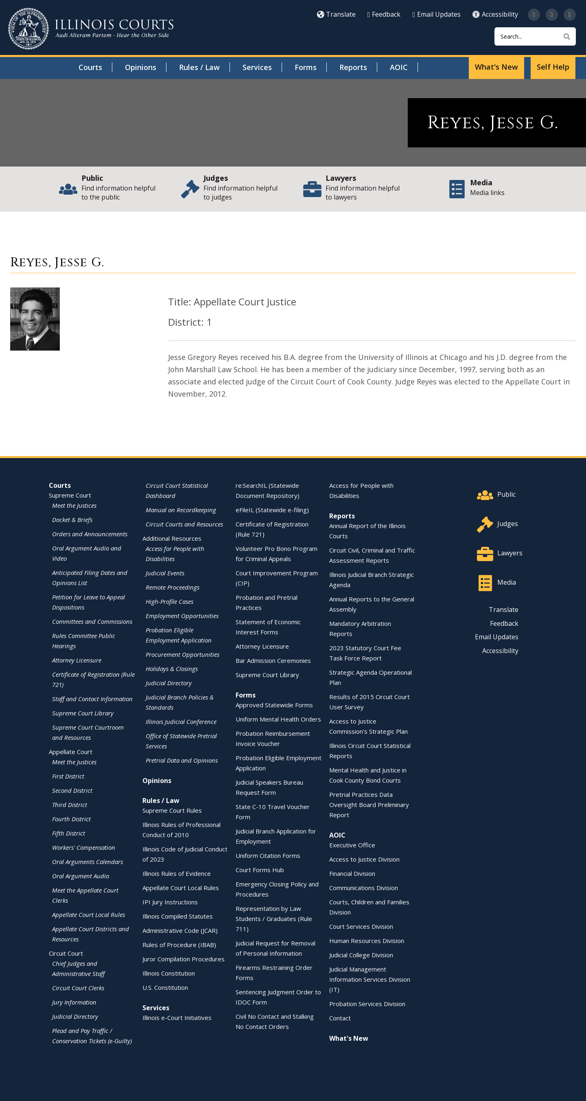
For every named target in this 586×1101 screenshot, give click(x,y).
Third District (69, 805)
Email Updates (436, 14)
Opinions (140, 67)
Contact (340, 1018)
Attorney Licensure (76, 660)
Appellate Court (70, 752)
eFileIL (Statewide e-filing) (272, 510)
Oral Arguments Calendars (87, 862)
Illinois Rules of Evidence (176, 873)
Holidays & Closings (172, 669)
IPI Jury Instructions (170, 902)
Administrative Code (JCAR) (180, 930)
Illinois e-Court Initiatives (177, 1017)
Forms (306, 67)
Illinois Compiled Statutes (177, 916)
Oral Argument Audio (80, 876)
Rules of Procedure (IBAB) (179, 945)
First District (68, 776)
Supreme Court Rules (172, 810)
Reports (353, 67)
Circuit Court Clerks (78, 988)
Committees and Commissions (92, 621)
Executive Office (352, 845)
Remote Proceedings (172, 587)
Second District (72, 790)
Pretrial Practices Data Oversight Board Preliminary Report (369, 804)
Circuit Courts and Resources (184, 524)
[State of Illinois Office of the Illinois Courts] (90, 29)
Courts (90, 67)
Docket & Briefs (72, 519)
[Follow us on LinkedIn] (570, 15)
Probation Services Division (367, 1004)
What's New (496, 67)
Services (257, 67)
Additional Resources (171, 538)
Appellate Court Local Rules (88, 914)
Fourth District (71, 819)
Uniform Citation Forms (268, 855)
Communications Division (363, 888)
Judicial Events (165, 573)
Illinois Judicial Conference (181, 721)
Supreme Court (70, 495)
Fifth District (68, 833)
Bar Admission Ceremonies (273, 660)
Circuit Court (66, 953)
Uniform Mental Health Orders (278, 719)
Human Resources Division (366, 941)
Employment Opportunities (182, 616)
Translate (336, 14)
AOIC (399, 67)
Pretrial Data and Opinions (182, 760)
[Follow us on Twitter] (534, 15)
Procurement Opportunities (182, 654)
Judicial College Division (361, 955)
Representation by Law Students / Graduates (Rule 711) (274, 918)
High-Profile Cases (169, 601)
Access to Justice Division (364, 859)
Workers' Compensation (83, 847)
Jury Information (74, 1002)
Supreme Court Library (83, 713)
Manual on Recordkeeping (181, 510)
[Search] (535, 36)
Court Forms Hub (260, 870)
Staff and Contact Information (92, 699)
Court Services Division (361, 926)
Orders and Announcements (89, 534)
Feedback (384, 14)
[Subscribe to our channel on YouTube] (552, 15)
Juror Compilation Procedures (183, 959)
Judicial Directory (75, 1016)
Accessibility (495, 14)
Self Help (553, 67)
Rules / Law (199, 67)
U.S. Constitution (165, 987)
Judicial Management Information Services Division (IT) (369, 979)
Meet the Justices (74, 505)
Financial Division (352, 873)
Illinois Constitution (168, 973)
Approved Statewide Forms (274, 705)
